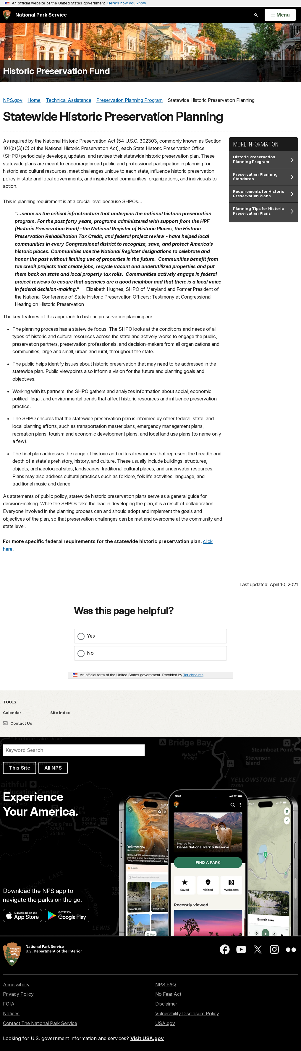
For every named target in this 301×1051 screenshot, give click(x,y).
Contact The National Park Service (40, 1023)
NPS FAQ (165, 985)
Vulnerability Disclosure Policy (187, 1013)
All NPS (53, 768)
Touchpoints (193, 675)
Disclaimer (166, 1004)
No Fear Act (168, 994)
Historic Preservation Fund (56, 71)
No (90, 653)
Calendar (12, 712)
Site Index (60, 712)
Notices (11, 1013)
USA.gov (165, 1023)
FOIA (8, 1004)
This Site (19, 768)
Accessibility (16, 985)
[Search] (74, 750)
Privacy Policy (18, 994)
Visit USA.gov (147, 1038)
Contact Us (17, 723)
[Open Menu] (280, 15)
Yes (91, 636)
